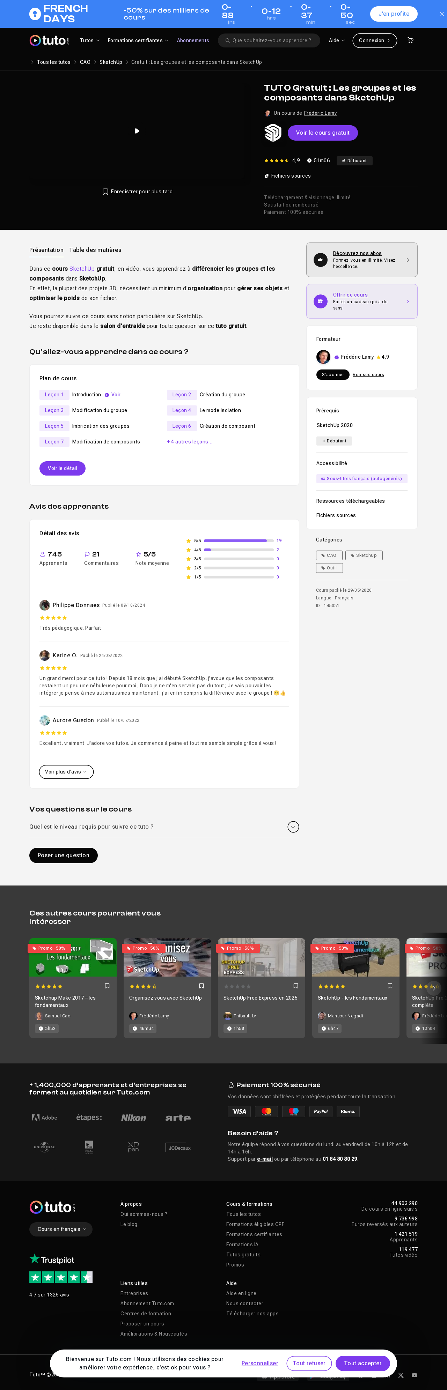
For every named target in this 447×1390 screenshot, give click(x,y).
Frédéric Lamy (320, 113)
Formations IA (242, 1244)
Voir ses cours (368, 374)
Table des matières (95, 250)
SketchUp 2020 (335, 425)
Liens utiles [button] (134, 1283)
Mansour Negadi (345, 1016)
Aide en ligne (241, 1293)
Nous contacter (244, 1303)
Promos (235, 1265)
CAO (85, 62)
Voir (116, 394)
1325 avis (58, 1295)
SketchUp (111, 62)
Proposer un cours (142, 1324)
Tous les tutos (54, 62)
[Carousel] (223, 988)
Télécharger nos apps (252, 1313)
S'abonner (333, 374)
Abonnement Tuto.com (147, 1303)
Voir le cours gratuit (323, 132)
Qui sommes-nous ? (144, 1214)
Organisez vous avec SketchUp (165, 998)
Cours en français (62, 1229)
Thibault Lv (245, 1016)
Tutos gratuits (243, 1254)
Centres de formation (145, 1313)
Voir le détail (62, 468)
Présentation (46, 250)
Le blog (129, 1224)
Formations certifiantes (254, 1234)
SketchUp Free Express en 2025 (261, 998)
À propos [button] (131, 1204)
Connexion (375, 40)
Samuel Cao (57, 1016)
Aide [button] (231, 1283)
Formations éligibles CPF (255, 1224)
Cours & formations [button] (249, 1204)
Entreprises (134, 1293)
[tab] (46, 249)
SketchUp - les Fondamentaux (352, 998)
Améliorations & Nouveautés (153, 1334)
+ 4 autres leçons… (189, 441)
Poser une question (63, 855)
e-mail (265, 1159)
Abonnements (193, 40)
